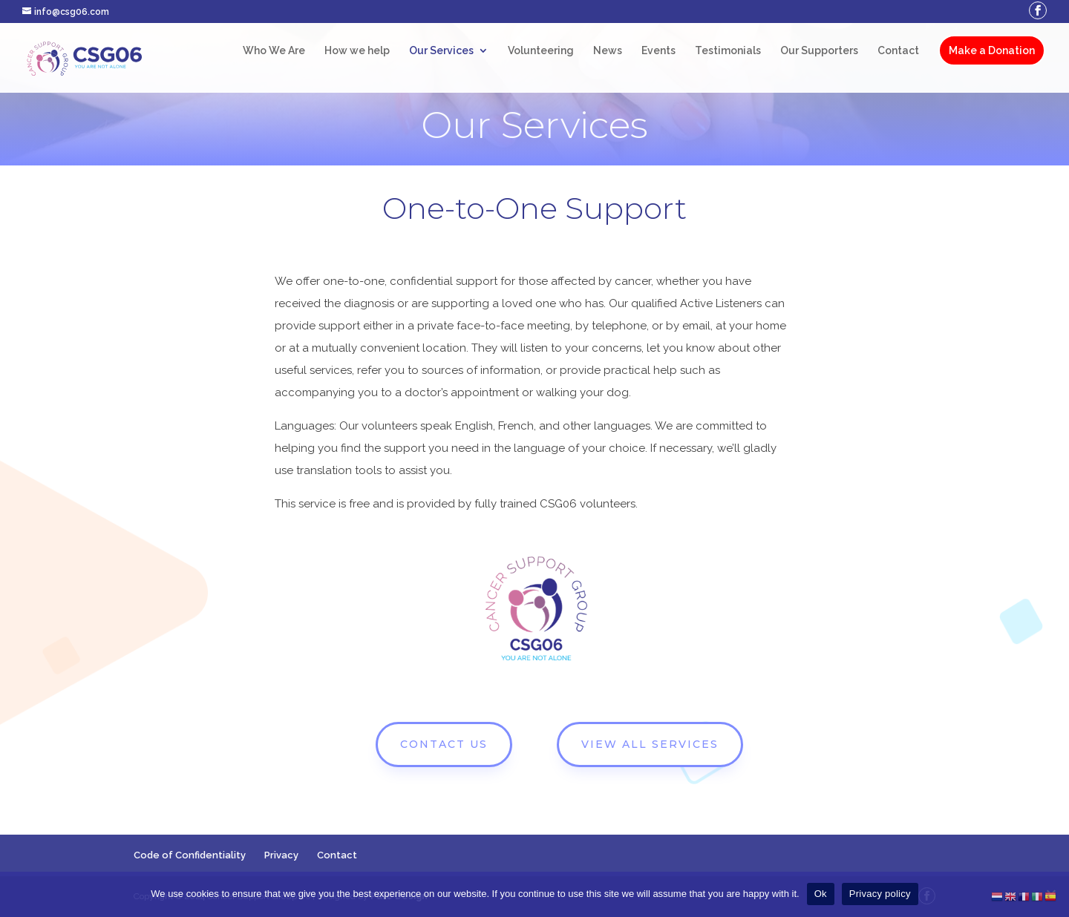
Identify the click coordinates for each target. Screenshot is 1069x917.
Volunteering (541, 50)
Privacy (281, 855)
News (607, 50)
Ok (820, 893)
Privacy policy (880, 893)
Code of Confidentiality (190, 855)
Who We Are (274, 50)
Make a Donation (992, 50)
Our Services (441, 50)
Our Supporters (819, 50)
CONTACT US (444, 744)
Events (658, 50)
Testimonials (728, 50)
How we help (357, 50)
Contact (898, 50)
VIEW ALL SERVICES (650, 744)
